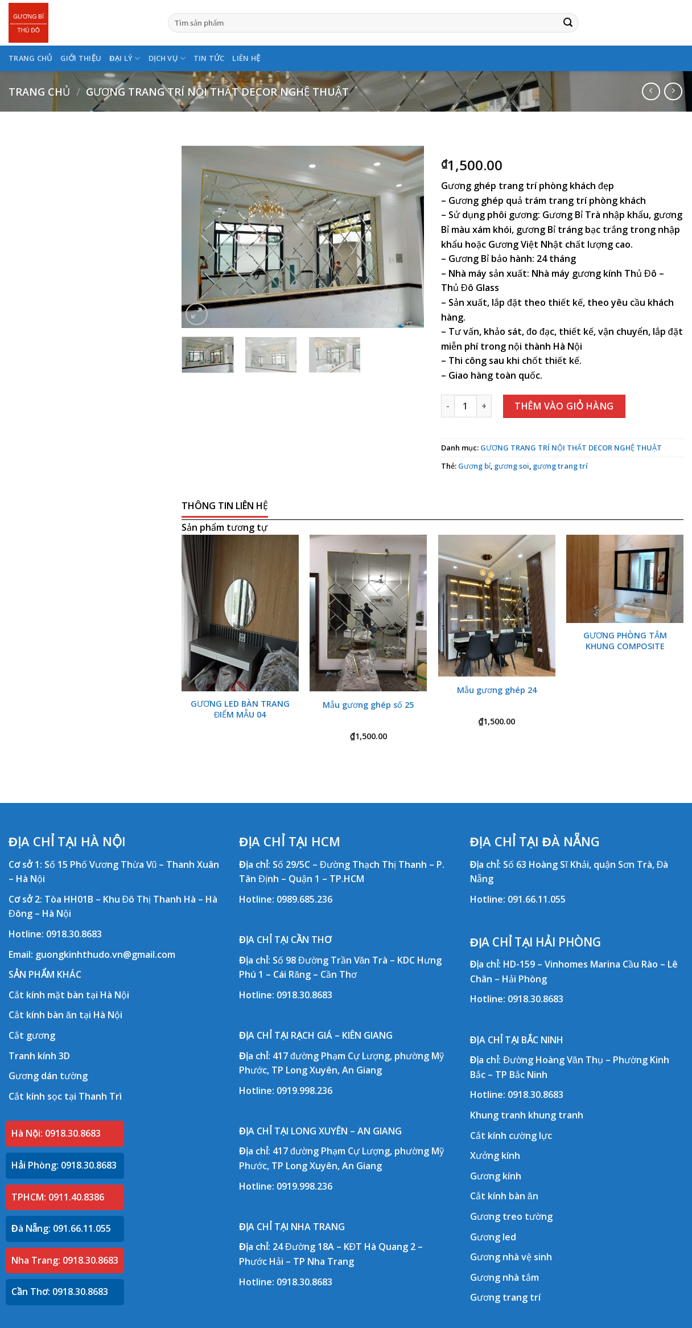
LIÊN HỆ (246, 58)
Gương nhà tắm (504, 1277)
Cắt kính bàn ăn (504, 1196)
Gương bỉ (474, 466)
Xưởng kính (495, 1155)
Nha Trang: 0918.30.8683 (64, 1260)
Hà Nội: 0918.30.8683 (56, 1133)
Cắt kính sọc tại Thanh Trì (65, 1096)
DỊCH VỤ (167, 58)
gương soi (511, 466)
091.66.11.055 (537, 899)
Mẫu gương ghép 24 (497, 690)
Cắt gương (32, 1035)
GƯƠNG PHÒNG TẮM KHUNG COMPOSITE (625, 640)
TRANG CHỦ (30, 58)
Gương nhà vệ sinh (511, 1257)
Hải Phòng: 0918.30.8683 (64, 1165)
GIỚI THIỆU (81, 58)
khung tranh (555, 1115)
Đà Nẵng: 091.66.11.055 (61, 1228)
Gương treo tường (511, 1216)
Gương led (493, 1237)
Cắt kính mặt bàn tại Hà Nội (69, 995)
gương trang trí (560, 466)
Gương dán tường (48, 1075)
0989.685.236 (304, 899)
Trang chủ (39, 91)
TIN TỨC (209, 58)
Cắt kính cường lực (511, 1135)
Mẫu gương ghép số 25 (368, 705)
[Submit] (568, 22)
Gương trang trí (505, 1297)
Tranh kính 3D (39, 1056)
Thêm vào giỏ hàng (564, 406)
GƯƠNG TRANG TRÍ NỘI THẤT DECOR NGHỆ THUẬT (217, 91)
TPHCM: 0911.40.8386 (57, 1197)
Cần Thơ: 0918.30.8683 (59, 1291)
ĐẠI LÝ (124, 58)
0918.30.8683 (74, 934)
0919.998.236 (304, 1090)
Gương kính (495, 1176)
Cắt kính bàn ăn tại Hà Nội (65, 1015)
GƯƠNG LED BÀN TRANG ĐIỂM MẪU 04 (240, 709)
